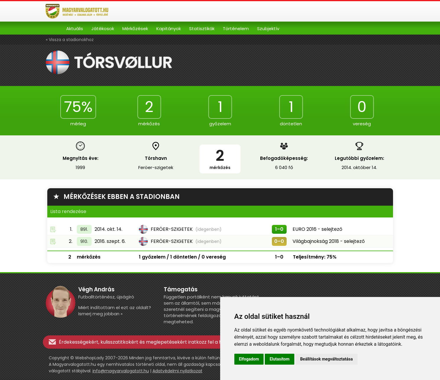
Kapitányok (168, 28)
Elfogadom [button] (249, 359)
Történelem (236, 28)
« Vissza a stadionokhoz (70, 40)
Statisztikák (202, 28)
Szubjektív (268, 28)
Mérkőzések (135, 28)
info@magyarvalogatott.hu (120, 371)
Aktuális (74, 28)
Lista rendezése (68, 211)
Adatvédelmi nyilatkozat (177, 371)
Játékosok (102, 28)
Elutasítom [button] (279, 359)
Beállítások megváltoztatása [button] (326, 359)
